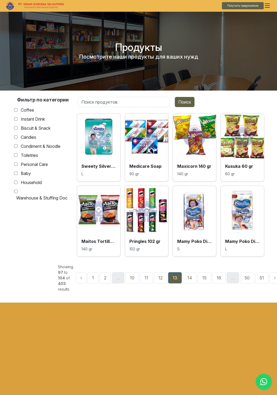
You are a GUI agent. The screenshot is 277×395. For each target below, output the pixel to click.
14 (189, 277)
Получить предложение (242, 5)
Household (31, 182)
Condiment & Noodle (40, 146)
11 (146, 277)
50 (247, 277)
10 (132, 277)
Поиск (184, 102)
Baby (26, 173)
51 (262, 277)
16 (219, 277)
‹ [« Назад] (81, 277)
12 (160, 277)
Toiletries (29, 155)
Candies (28, 137)
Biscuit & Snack (36, 128)
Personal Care (34, 164)
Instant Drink (33, 119)
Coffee (27, 110)
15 (204, 277)
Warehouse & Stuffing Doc (42, 198)
